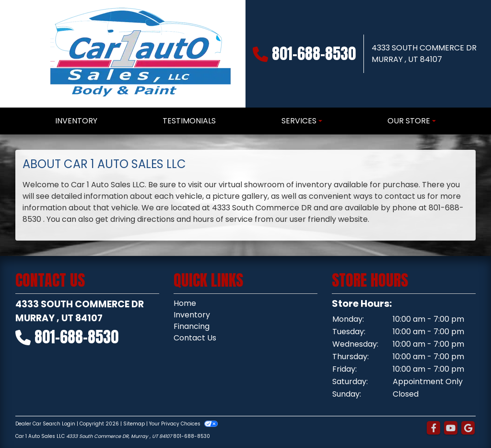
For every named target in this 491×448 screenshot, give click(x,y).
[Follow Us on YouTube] (450, 428)
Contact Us (195, 337)
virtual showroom (251, 184)
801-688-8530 (314, 53)
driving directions (142, 219)
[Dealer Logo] (139, 54)
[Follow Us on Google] (468, 428)
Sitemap (134, 423)
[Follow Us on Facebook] (433, 428)
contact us (405, 196)
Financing (192, 326)
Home (185, 303)
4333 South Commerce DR (262, 207)
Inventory (192, 314)
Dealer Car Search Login (45, 423)
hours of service (223, 219)
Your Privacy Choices (183, 423)
